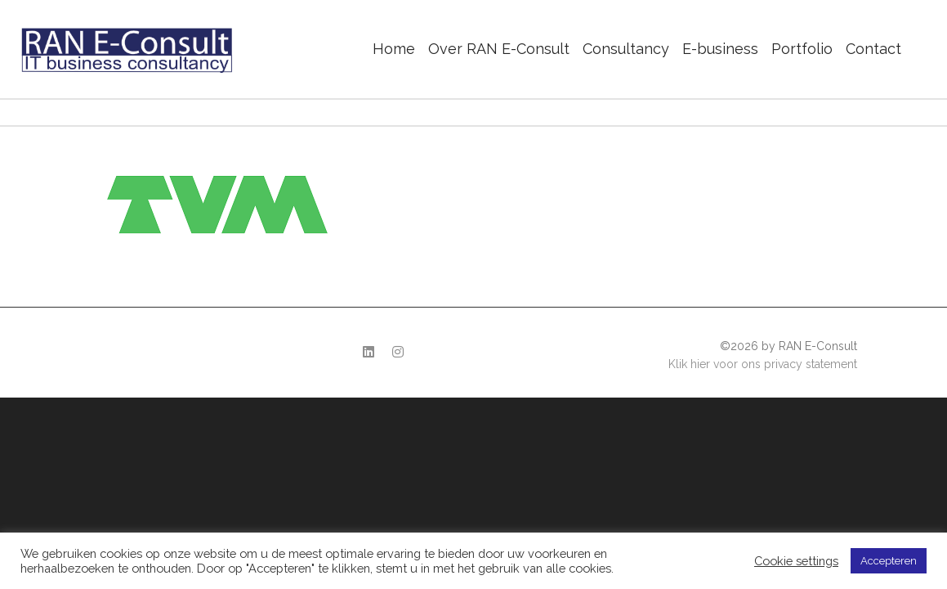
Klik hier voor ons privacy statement (762, 364)
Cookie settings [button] (796, 561)
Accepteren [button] (888, 561)
